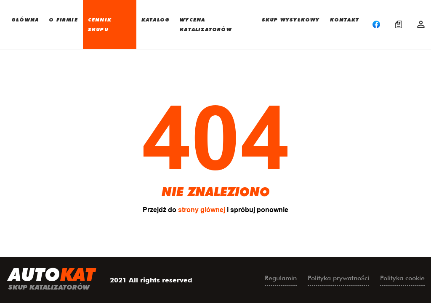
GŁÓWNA (25, 19)
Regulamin (281, 278)
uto (51, 279)
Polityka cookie (402, 278)
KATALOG (155, 19)
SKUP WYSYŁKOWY (291, 19)
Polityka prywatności (338, 278)
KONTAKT (344, 19)
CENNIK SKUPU (100, 24)
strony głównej (201, 209)
